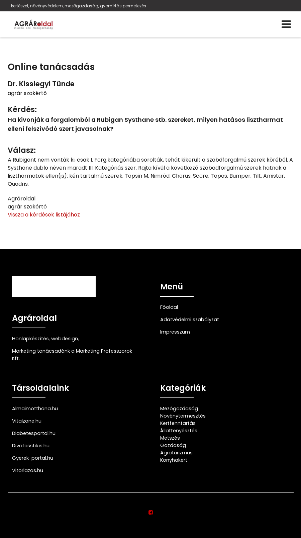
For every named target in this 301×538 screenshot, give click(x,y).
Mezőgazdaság (179, 408)
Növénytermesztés (183, 416)
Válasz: (22, 150)
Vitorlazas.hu (27, 470)
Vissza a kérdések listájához (44, 214)
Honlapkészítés (30, 338)
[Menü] (286, 24)
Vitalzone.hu (26, 421)
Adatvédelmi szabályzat (189, 319)
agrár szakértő (27, 93)
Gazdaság (173, 445)
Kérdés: (22, 109)
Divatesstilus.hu (30, 445)
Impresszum (175, 332)
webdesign (64, 338)
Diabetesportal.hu (34, 433)
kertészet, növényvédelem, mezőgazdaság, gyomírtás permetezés (78, 6)
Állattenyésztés (178, 430)
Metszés (170, 438)
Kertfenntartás (178, 423)
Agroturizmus (176, 452)
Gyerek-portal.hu (32, 458)
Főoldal (169, 307)
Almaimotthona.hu (35, 408)
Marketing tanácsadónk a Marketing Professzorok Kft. (72, 355)
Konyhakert (173, 460)
